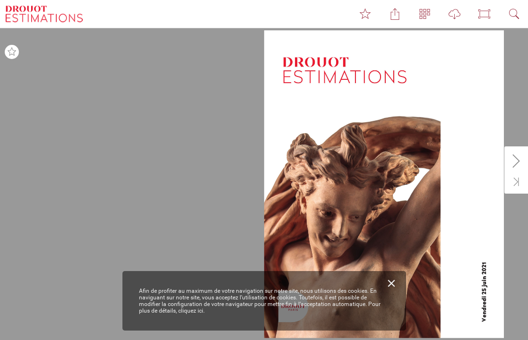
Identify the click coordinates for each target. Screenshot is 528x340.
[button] (365, 14)
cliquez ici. (191, 310)
